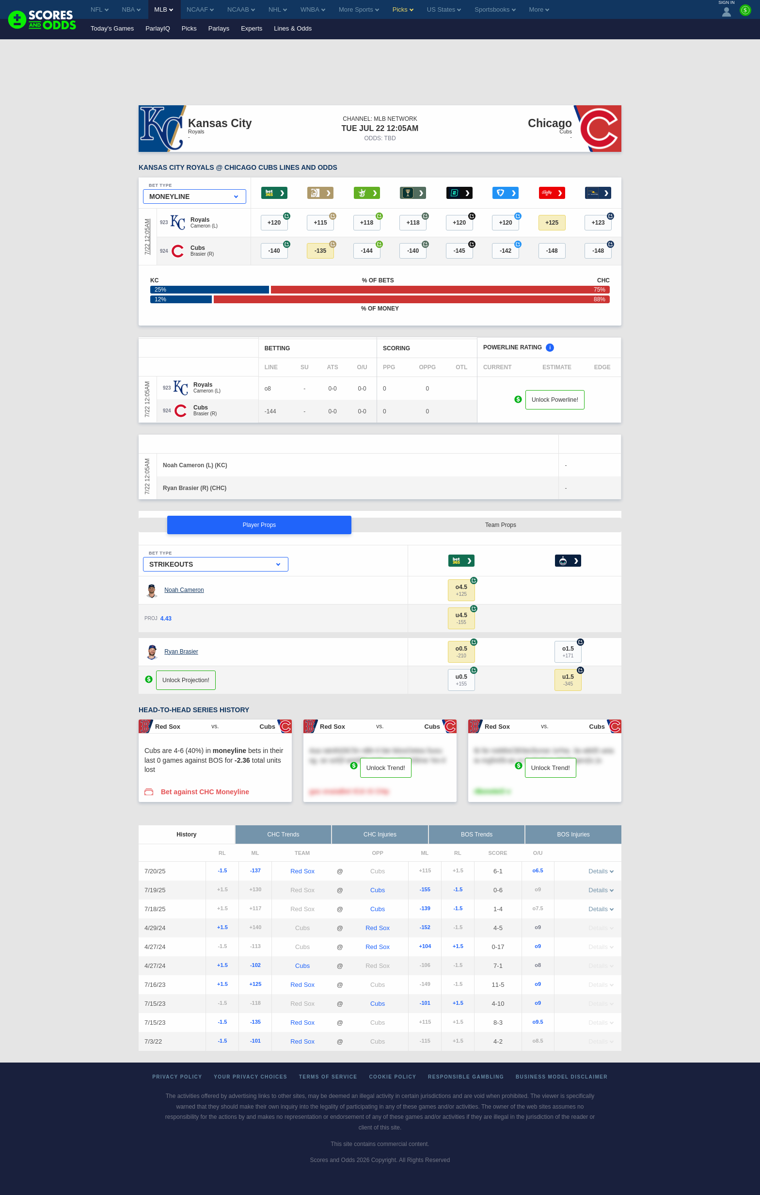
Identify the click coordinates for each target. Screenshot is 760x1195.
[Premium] (745, 14)
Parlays (218, 28)
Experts (251, 28)
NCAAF (200, 9)
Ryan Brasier (181, 651)
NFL (100, 9)
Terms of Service (328, 1077)
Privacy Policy (177, 1077)
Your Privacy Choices (250, 1077)
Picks (189, 28)
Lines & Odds (293, 28)
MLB (163, 9)
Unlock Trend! (385, 767)
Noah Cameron (184, 590)
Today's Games (112, 28)
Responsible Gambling (466, 1077)
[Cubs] (202, 248)
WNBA (313, 9)
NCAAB (241, 9)
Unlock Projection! (185, 680)
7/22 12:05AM (147, 237)
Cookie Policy (392, 1077)
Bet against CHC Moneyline (205, 792)
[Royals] (204, 220)
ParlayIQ (157, 28)
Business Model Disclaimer (562, 1077)
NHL (278, 9)
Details (601, 871)
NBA (131, 9)
